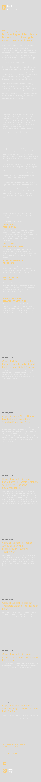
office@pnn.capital (10, 753)
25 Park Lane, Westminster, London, (14, 744)
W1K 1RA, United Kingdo (10, 746)
